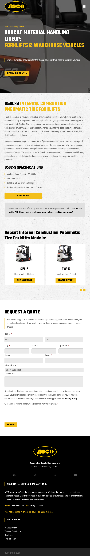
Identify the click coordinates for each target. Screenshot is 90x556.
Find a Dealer (10, 538)
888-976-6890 (17, 505)
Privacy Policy (71, 398)
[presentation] (24, 413)
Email (48, 355)
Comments (9, 373)
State (35, 345)
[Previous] (81, 290)
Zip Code (63, 345)
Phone (8, 355)
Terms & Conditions (13, 531)
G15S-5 (24, 269)
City (7, 345)
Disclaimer (9, 535)
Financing (23, 196)
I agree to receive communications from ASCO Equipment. (32, 403)
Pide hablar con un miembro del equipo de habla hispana (29, 512)
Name (8, 334)
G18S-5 (66, 269)
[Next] (84, 290)
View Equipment (24, 280)
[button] (84, 6)
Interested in (11, 365)
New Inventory (11, 26)
